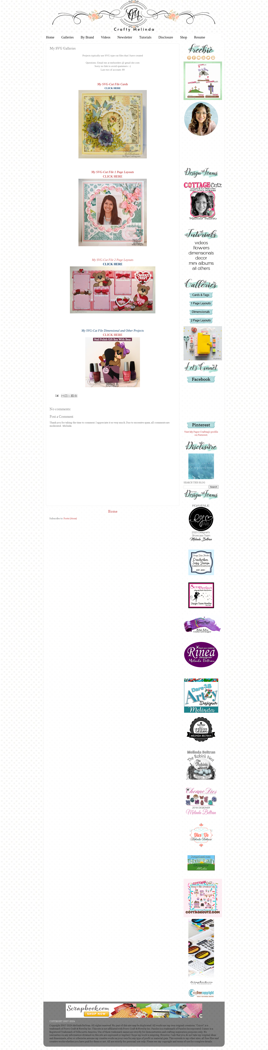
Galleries (67, 37)
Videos (105, 37)
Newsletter (124, 37)
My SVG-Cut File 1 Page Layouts (112, 172)
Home (50, 37)
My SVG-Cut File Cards (112, 84)
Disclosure (165, 37)
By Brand (87, 37)
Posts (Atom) (70, 518)
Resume (199, 37)
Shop (183, 37)
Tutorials (145, 37)
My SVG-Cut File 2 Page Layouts (112, 260)
